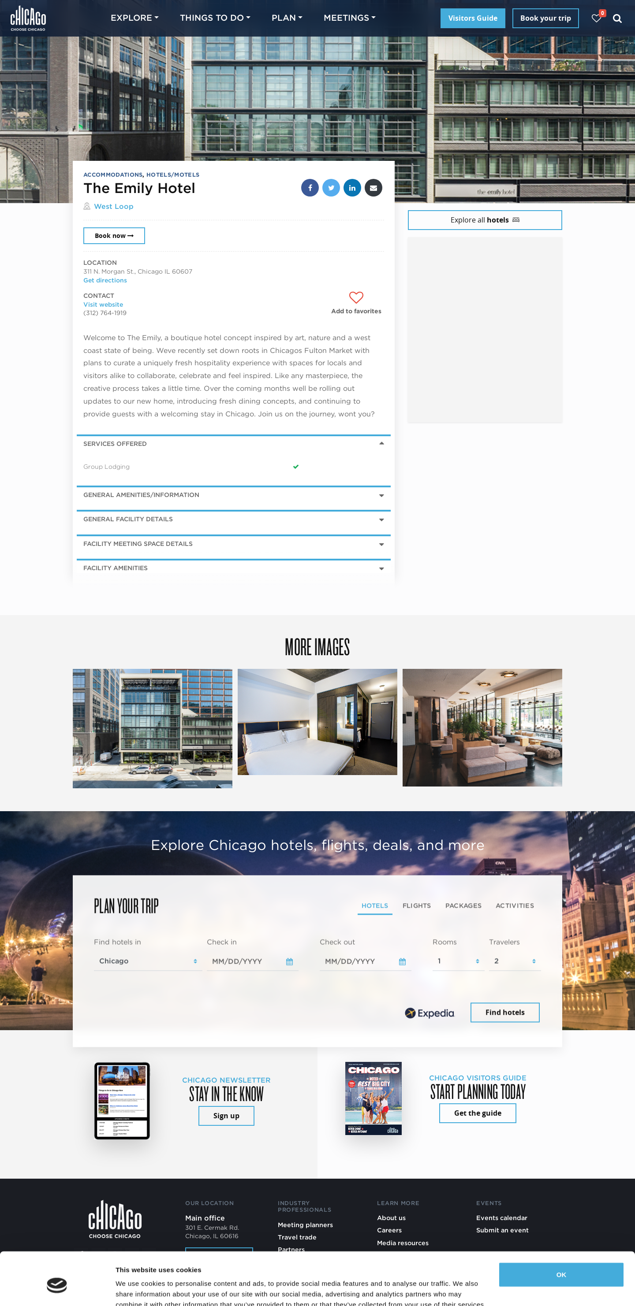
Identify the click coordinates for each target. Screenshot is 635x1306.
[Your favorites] (596, 18)
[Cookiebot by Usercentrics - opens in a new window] (57, 1288)
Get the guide (477, 1113)
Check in (222, 942)
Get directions (105, 280)
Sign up (226, 1115)
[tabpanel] (317, 981)
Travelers (504, 942)
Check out (337, 942)
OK (562, 1234)
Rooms (445, 942)
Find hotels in (117, 942)
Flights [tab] (417, 905)
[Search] (617, 18)
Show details (136, 1288)
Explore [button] (131, 18)
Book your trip (545, 18)
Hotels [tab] (375, 905)
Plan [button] (284, 18)
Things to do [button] (212, 18)
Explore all (485, 220)
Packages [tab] (463, 905)
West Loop (114, 206)
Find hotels (505, 1012)
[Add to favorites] (356, 303)
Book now (114, 235)
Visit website (103, 304)
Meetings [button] (346, 18)
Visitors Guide (472, 18)
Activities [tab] (515, 905)
